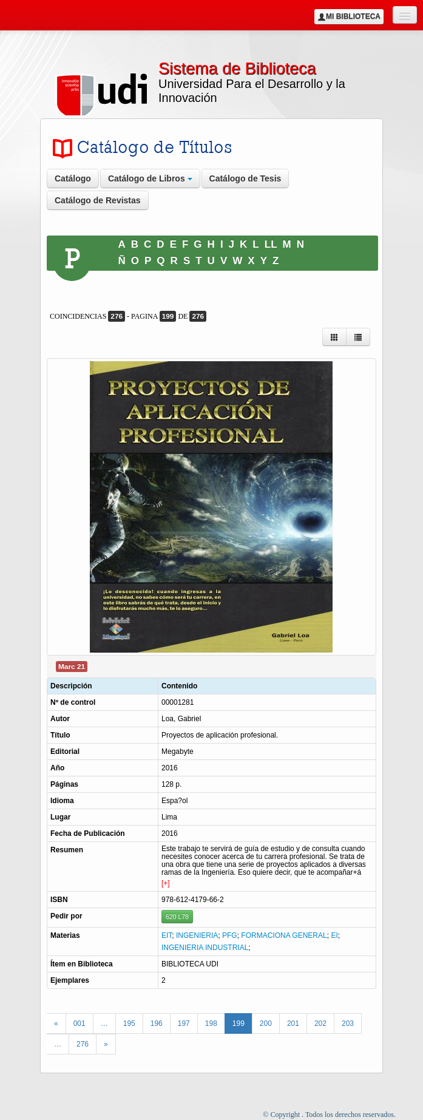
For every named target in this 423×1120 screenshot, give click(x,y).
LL (271, 244)
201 (293, 1023)
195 (129, 1023)
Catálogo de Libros (150, 178)
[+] (165, 883)
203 (348, 1023)
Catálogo (73, 178)
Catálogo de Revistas (98, 200)
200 (266, 1023)
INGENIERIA (197, 935)
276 (82, 1044)
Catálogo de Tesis (245, 178)
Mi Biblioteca (349, 16)
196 (157, 1023)
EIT (166, 935)
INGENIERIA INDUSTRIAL (204, 947)
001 (79, 1023)
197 (184, 1023)
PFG (229, 935)
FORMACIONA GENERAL (284, 935)
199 (238, 1023)
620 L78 (177, 916)
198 (211, 1023)
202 (320, 1023)
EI (334, 935)
